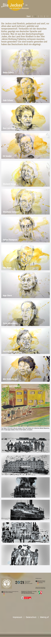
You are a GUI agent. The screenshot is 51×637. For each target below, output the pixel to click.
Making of (44, 617)
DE (35, 16)
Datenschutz (31, 617)
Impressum (17, 617)
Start (29, 16)
